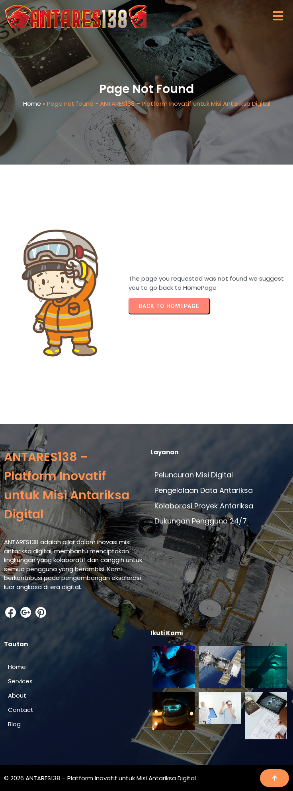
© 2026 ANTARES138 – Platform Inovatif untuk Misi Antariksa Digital (100, 778)
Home (32, 103)
